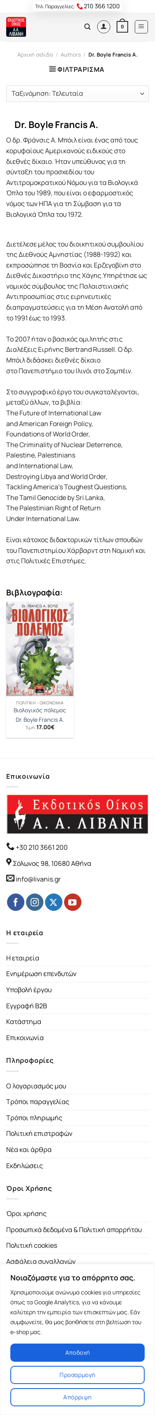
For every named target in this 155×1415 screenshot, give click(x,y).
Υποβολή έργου (29, 989)
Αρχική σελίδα (35, 54)
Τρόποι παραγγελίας (37, 1101)
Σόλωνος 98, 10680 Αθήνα (52, 863)
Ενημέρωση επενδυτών (41, 973)
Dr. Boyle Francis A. (40, 719)
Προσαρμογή (77, 1375)
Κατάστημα (23, 1021)
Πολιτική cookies (31, 1245)
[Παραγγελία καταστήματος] (77, 93)
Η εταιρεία (22, 957)
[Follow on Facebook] (15, 902)
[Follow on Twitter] (53, 902)
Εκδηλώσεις (24, 1165)
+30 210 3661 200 (41, 847)
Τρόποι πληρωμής (34, 1117)
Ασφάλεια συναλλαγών (41, 1261)
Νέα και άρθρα (29, 1149)
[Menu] (141, 26)
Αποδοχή (77, 1352)
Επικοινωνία (25, 1037)
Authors (71, 54)
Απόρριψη (77, 1397)
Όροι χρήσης (26, 1213)
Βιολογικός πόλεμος (40, 710)
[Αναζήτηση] (87, 27)
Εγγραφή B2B (26, 1005)
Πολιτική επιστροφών (39, 1133)
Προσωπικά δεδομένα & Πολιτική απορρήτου (74, 1229)
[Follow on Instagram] (34, 902)
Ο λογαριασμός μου (36, 1085)
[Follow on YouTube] (72, 902)
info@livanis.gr (38, 879)
